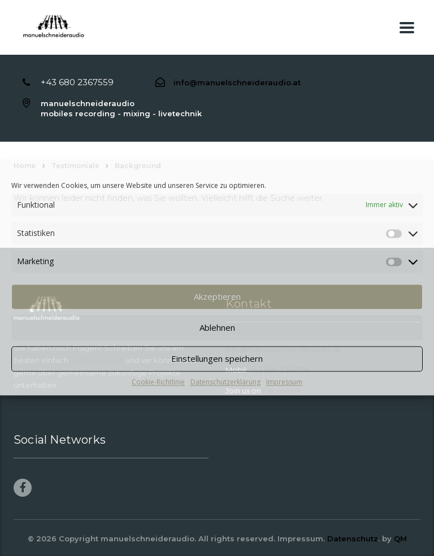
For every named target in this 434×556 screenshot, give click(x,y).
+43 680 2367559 (77, 82)
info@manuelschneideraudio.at (237, 82)
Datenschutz (352, 538)
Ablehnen (217, 327)
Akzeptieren (217, 296)
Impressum (284, 382)
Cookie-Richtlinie (158, 382)
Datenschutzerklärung (225, 382)
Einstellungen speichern (217, 358)
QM (400, 538)
